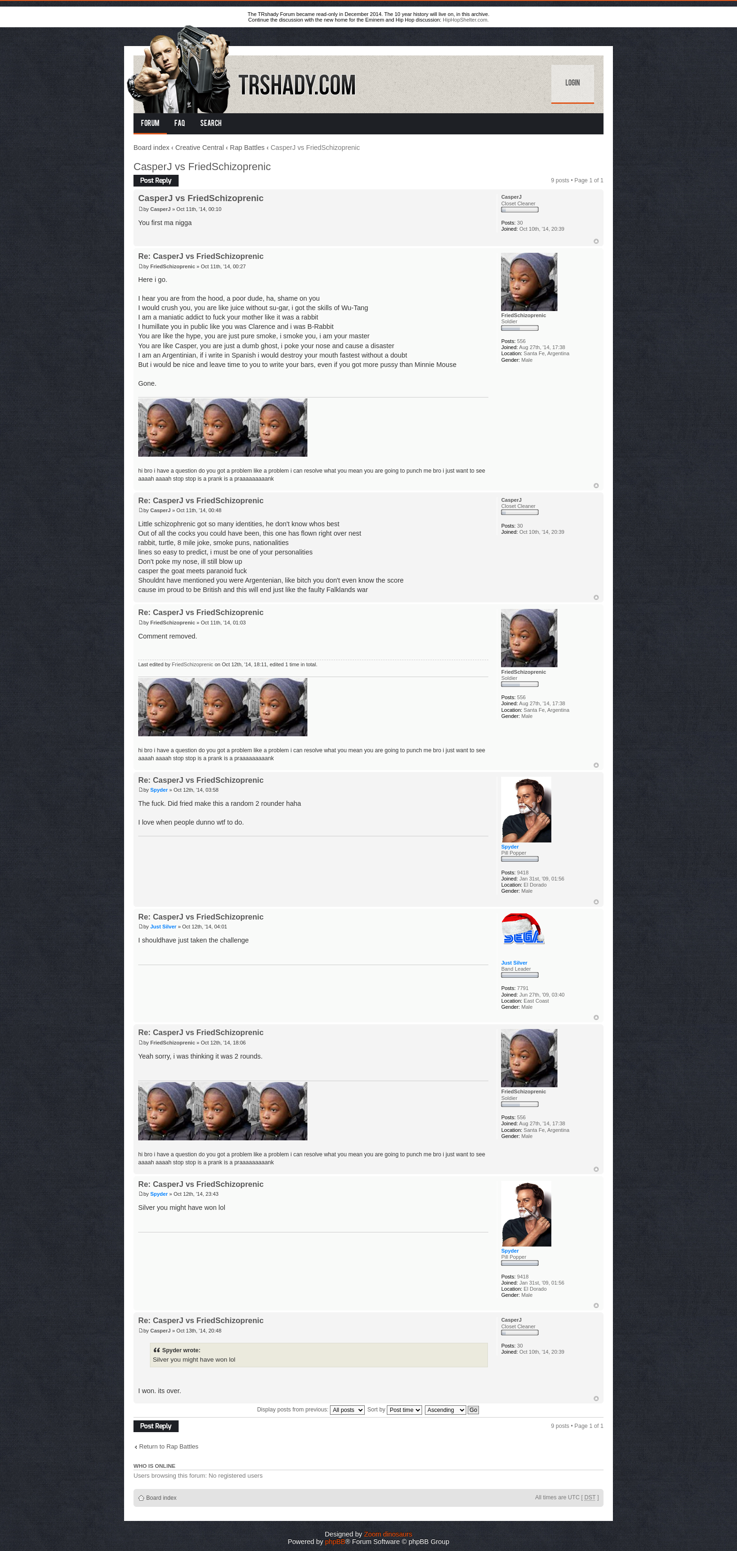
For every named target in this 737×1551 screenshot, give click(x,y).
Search (210, 124)
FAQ (179, 124)
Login (572, 83)
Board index (151, 147)
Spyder (159, 790)
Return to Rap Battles (168, 1446)
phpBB (335, 1541)
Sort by (395, 1409)
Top (596, 241)
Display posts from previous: (311, 1409)
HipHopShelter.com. (466, 20)
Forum (150, 124)
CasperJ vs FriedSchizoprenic (202, 166)
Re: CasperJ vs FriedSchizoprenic (201, 256)
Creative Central (199, 147)
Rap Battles (247, 147)
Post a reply (156, 181)
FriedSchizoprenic (172, 266)
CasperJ (160, 209)
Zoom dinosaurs (388, 1534)
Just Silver (163, 926)
